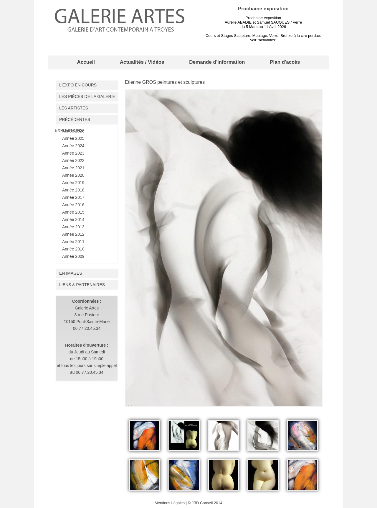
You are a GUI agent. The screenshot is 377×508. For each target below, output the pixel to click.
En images (70, 273)
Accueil (86, 62)
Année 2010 (73, 249)
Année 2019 (73, 182)
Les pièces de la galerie (87, 96)
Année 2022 (73, 160)
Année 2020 (73, 175)
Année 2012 (73, 234)
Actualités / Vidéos (142, 62)
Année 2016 (73, 204)
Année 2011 (73, 241)
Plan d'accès (285, 62)
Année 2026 (73, 131)
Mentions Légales (170, 503)
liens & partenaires (82, 284)
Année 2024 (73, 145)
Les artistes (73, 108)
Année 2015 (73, 212)
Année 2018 (73, 190)
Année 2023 (73, 153)
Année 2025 (73, 138)
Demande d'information (217, 62)
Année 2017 (73, 197)
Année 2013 (73, 226)
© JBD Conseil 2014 (205, 503)
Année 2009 (73, 256)
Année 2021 (73, 167)
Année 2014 (73, 219)
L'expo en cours (78, 85)
